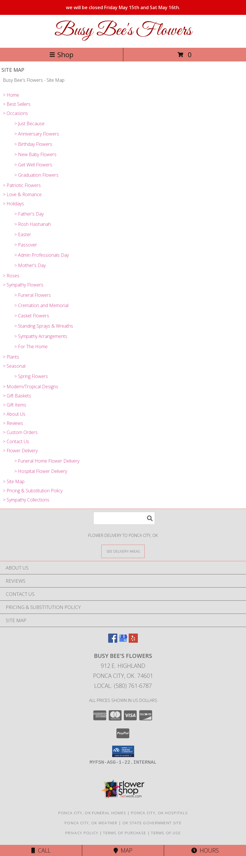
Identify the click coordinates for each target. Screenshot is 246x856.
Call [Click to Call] (41, 850)
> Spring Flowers (31, 376)
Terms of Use (166, 832)
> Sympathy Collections (26, 500)
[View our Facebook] (112, 641)
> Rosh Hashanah (32, 224)
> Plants (11, 357)
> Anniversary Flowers (36, 134)
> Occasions (15, 113)
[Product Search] (124, 518)
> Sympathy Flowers (23, 285)
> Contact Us (16, 441)
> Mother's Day (30, 265)
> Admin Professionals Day (41, 255)
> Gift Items (14, 405)
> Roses (11, 275)
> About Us (14, 414)
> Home (11, 95)
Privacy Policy (81, 832)
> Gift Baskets (17, 396)
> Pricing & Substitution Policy (32, 490)
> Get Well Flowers (33, 165)
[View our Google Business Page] (123, 641)
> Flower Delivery (20, 450)
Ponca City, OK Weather (91, 822)
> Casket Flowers (31, 315)
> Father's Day (29, 214)
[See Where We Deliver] (123, 551)
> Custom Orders (20, 432)
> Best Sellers (17, 104)
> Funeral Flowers (32, 295)
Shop (61, 54)
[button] (123, 751)
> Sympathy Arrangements (40, 336)
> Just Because (29, 123)
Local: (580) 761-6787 (123, 686)
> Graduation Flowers (36, 175)
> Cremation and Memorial (41, 305)
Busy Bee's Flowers (123, 30)
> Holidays (13, 203)
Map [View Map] (123, 850)
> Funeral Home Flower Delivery (46, 461)
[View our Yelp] (133, 641)
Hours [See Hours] (205, 850)
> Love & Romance (22, 194)
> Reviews (13, 423)
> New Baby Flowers (35, 154)
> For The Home (31, 346)
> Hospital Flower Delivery (40, 471)
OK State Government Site (152, 822)
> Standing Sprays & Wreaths (43, 326)
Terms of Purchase (124, 832)
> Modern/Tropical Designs (30, 386)
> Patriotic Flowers (22, 185)
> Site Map (14, 481)
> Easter (22, 234)
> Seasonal (14, 366)
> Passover (25, 245)
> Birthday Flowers (33, 144)
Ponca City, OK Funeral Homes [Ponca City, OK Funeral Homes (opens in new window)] (92, 812)
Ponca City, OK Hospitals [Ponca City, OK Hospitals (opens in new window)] (159, 812)
